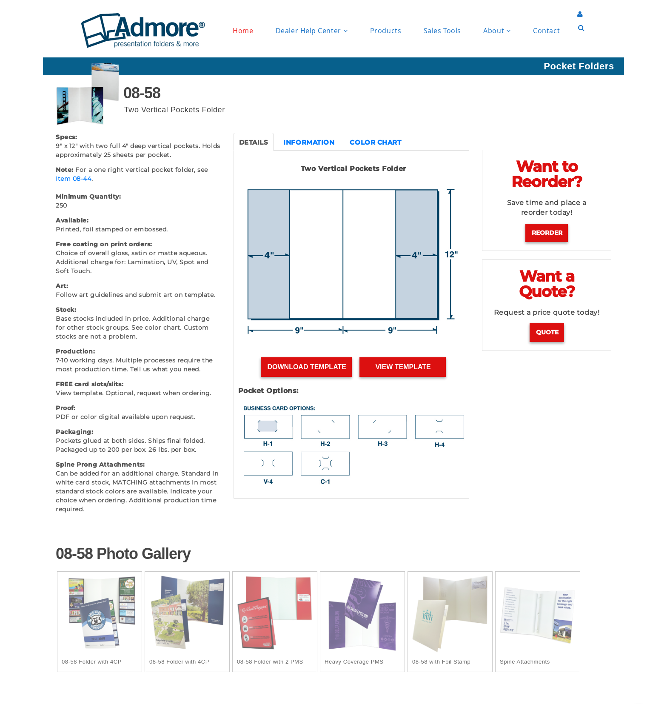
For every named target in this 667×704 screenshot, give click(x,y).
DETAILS (253, 142)
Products (385, 30)
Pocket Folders (579, 66)
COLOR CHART (375, 142)
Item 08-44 (73, 178)
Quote (547, 332)
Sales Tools (442, 30)
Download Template (306, 367)
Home (243, 30)
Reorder (547, 233)
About (496, 31)
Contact (546, 30)
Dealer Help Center (312, 31)
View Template (403, 367)
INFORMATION (308, 142)
